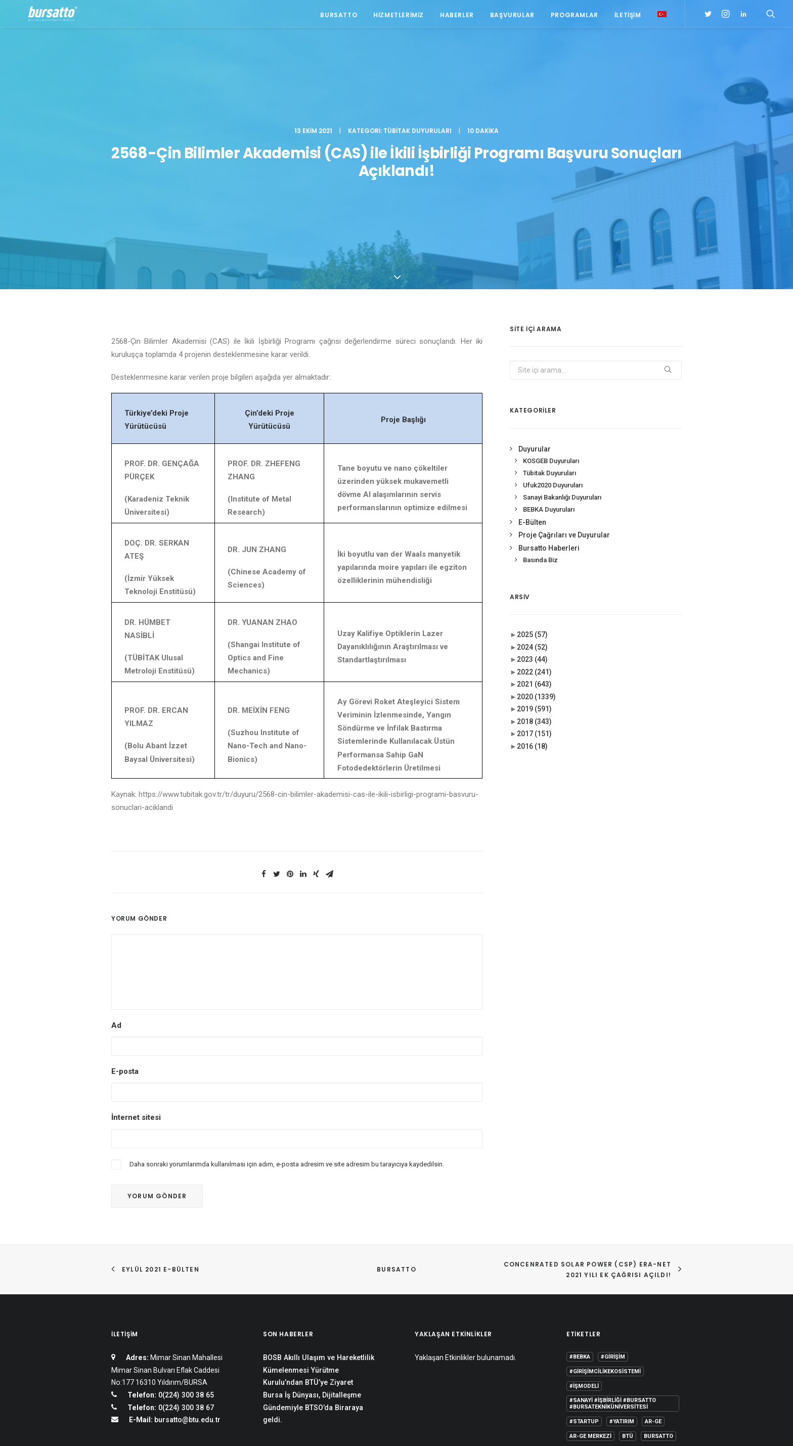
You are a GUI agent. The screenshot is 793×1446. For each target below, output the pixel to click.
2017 (534, 574)
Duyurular (534, 289)
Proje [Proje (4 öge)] (623, 1321)
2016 (532, 586)
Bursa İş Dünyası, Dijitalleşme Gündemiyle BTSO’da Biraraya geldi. (313, 1248)
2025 (532, 475)
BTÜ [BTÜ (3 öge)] (627, 1277)
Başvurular (512, 16)
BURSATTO (396, 1110)
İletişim (627, 16)
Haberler (457, 16)
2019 (534, 550)
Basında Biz (540, 400)
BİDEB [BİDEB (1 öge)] (577, 1291)
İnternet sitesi (136, 958)
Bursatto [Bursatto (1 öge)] (658, 1277)
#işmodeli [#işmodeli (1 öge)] (584, 1227)
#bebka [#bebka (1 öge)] (579, 1197)
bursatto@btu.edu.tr (187, 1260)
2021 (534, 525)
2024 (532, 487)
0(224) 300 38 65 (185, 1236)
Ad (116, 865)
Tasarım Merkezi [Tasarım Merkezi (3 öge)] (594, 1335)
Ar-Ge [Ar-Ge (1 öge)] (653, 1262)
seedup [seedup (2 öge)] (654, 1321)
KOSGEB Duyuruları (551, 301)
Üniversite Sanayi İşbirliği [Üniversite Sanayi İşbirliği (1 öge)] (608, 1350)
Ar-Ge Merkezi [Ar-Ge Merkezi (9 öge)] (590, 1277)
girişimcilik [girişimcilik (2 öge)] (586, 1321)
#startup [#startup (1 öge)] (584, 1262)
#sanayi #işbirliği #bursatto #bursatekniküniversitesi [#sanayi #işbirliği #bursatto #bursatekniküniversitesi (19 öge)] (612, 1244)
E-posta (125, 912)
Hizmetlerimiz (398, 16)
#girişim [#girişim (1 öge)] (613, 1197)
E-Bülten (532, 362)
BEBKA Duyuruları (549, 349)
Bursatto (338, 16)
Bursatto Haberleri (549, 388)
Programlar (574, 16)
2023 (532, 500)
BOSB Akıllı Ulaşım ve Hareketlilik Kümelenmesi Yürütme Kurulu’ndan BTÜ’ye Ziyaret (318, 1210)
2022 (534, 512)
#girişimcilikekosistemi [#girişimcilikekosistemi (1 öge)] (605, 1212)
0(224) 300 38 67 (185, 1248)
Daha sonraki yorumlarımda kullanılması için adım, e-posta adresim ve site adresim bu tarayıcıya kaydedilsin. (286, 1004)
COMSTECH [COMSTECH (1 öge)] (612, 1291)
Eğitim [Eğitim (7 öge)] (578, 1306)
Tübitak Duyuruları (417, 53)
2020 (536, 537)
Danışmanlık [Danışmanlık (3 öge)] (657, 1291)
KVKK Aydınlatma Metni (145, 1426)
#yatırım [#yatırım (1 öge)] (621, 1262)
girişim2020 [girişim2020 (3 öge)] (615, 1306)
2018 (534, 562)
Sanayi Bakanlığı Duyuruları (562, 337)
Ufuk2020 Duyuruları (553, 326)
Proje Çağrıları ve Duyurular (564, 376)
